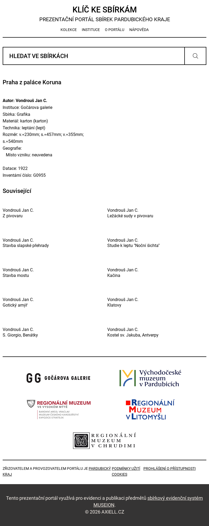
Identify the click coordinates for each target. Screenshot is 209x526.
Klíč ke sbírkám (104, 14)
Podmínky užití (126, 468)
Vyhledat (195, 56)
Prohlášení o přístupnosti (169, 468)
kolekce (69, 30)
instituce (91, 30)
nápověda (139, 30)
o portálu (114, 30)
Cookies (119, 474)
